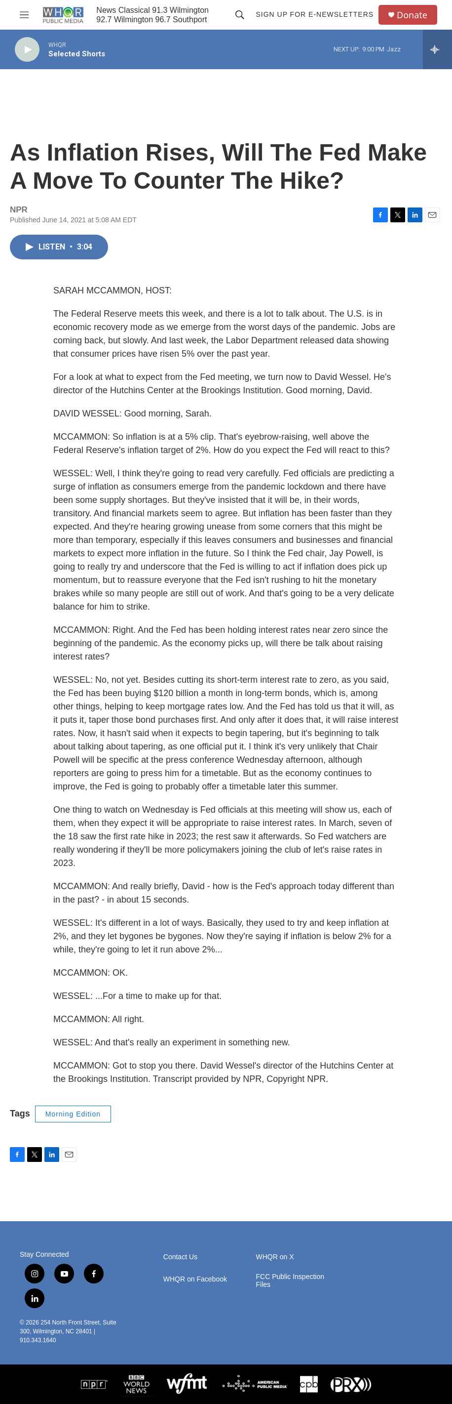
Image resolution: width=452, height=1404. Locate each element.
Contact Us (180, 1257)
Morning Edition (73, 1114)
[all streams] (437, 49)
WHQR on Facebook (195, 1279)
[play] (27, 49)
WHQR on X (275, 1257)
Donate (412, 15)
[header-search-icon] (239, 14)
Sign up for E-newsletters (315, 14)
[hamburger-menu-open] (24, 15)
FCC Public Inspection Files (290, 1280)
